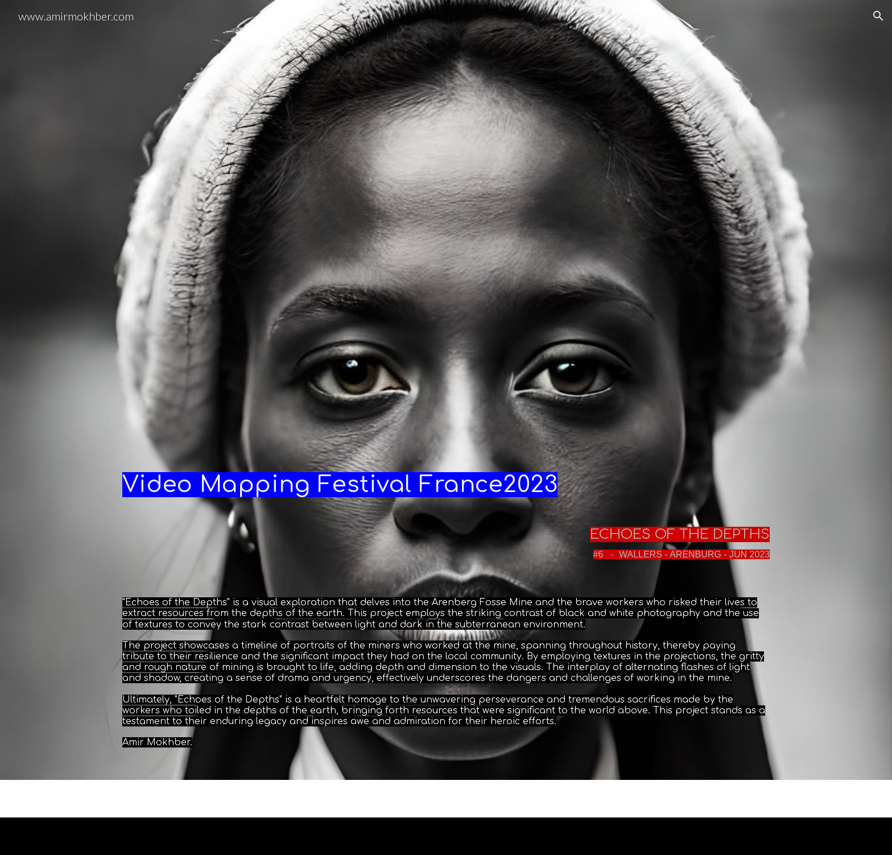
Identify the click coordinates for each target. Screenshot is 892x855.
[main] (446, 476)
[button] (878, 16)
